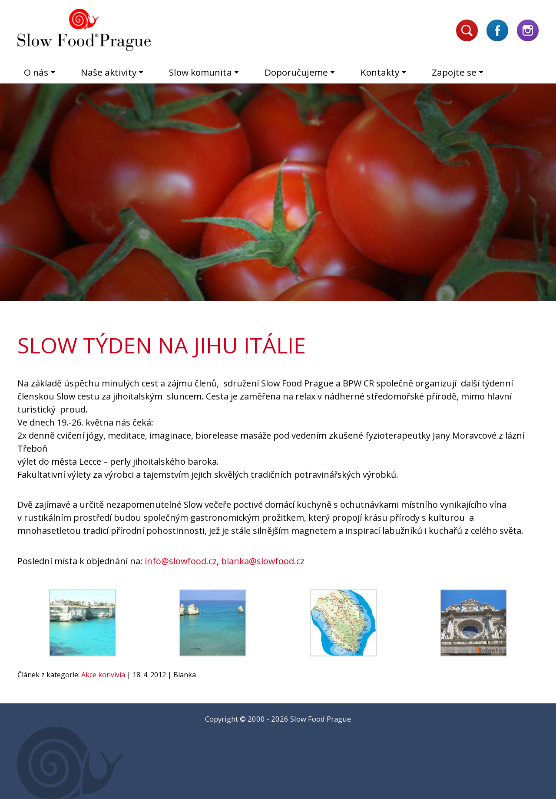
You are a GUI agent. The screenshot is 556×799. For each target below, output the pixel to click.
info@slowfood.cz (181, 561)
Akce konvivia (103, 674)
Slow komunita (200, 72)
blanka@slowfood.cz (262, 561)
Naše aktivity (108, 72)
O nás (36, 72)
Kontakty (380, 72)
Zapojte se (454, 72)
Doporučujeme (296, 72)
